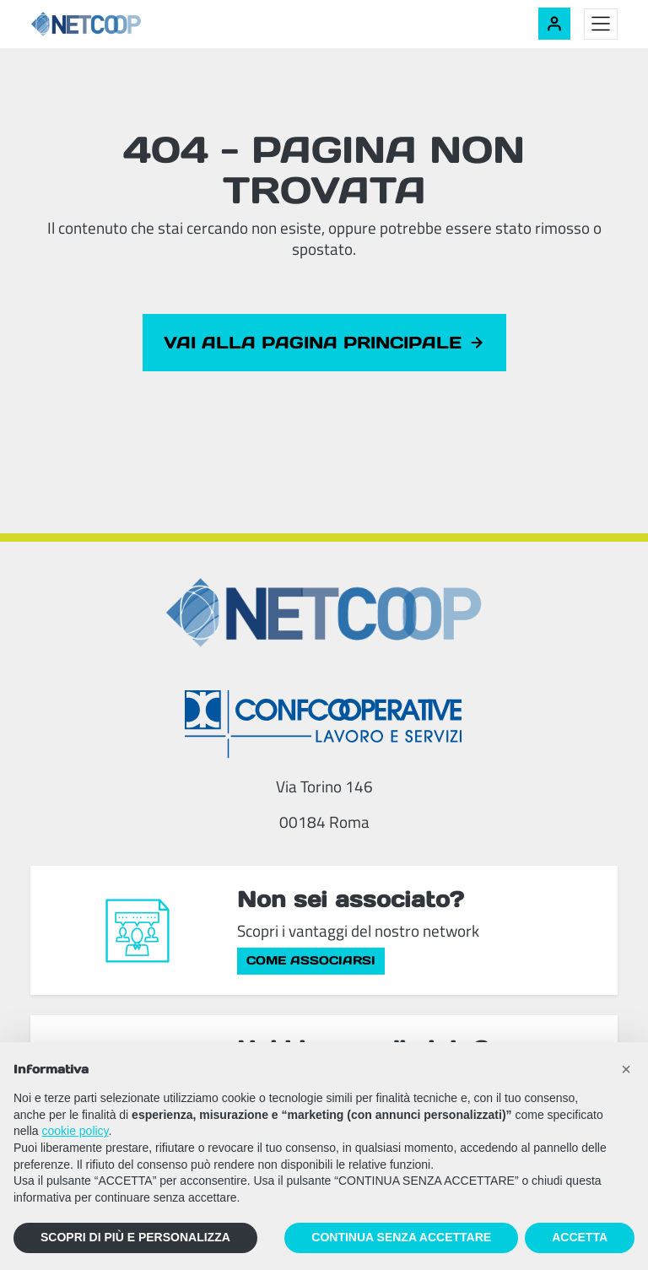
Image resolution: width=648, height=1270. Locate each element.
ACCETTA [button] (580, 1237)
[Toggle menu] (601, 24)
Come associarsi (310, 960)
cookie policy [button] (74, 1131)
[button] (626, 1069)
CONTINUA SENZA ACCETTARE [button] (401, 1237)
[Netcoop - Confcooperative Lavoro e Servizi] (123, 24)
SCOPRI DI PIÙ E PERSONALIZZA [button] (135, 1237)
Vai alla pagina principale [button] (324, 343)
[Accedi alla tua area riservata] (554, 24)
